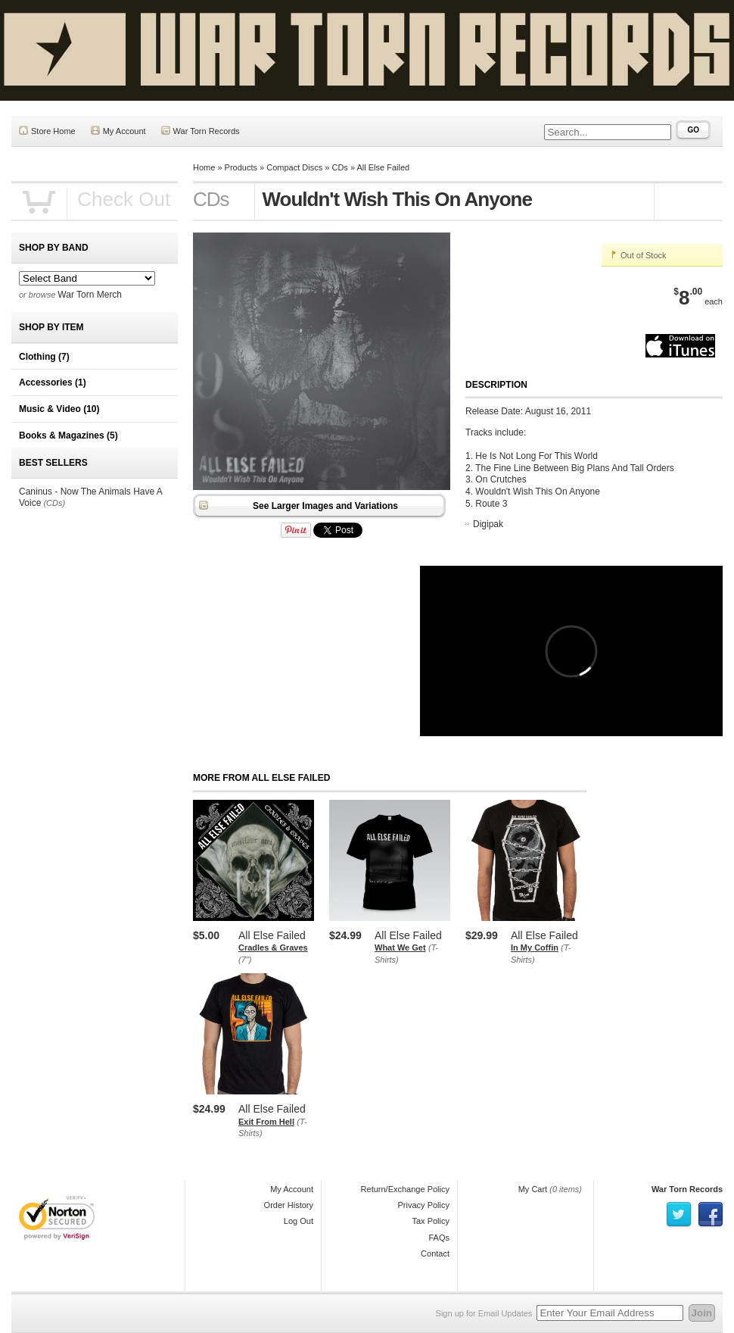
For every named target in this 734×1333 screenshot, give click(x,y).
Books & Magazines (68, 435)
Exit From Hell (266, 1121)
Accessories (52, 382)
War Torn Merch (90, 294)
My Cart (533, 1189)
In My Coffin (534, 947)
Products (241, 167)
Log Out (298, 1220)
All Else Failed (382, 167)
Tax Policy (430, 1220)
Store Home (47, 131)
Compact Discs (294, 167)
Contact (435, 1253)
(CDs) (54, 502)
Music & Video (59, 409)
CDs (339, 167)
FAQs (438, 1237)
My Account (118, 131)
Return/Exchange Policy (405, 1189)
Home (204, 167)
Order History (288, 1205)
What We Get (400, 947)
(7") (244, 959)
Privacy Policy (423, 1205)
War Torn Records (200, 131)
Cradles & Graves (273, 947)
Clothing (44, 356)
